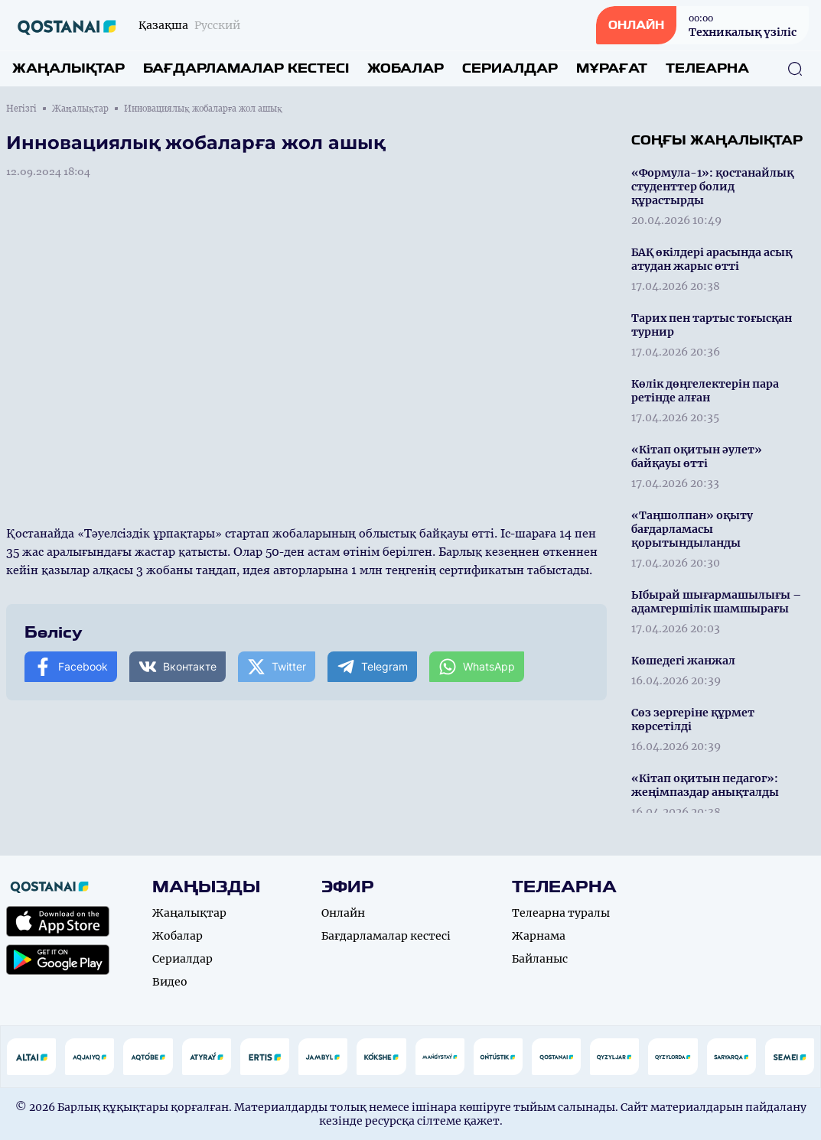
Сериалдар (510, 68)
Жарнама (538, 936)
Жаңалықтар (68, 68)
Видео (169, 982)
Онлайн (343, 913)
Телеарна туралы (561, 913)
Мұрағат (611, 68)
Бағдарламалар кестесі (246, 68)
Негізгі (21, 108)
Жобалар (405, 68)
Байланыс (540, 959)
